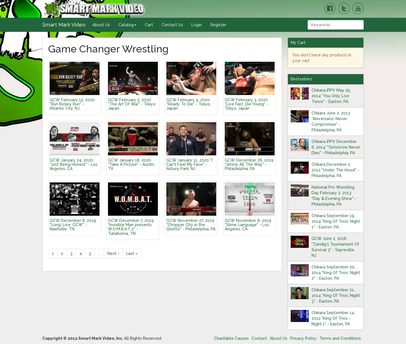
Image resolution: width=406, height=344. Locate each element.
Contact (259, 338)
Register (218, 25)
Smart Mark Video (63, 25)
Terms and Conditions (340, 338)
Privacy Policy (303, 338)
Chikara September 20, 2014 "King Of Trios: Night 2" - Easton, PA (336, 273)
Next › (113, 253)
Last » (132, 253)
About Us (101, 25)
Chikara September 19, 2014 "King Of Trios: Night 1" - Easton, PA (336, 221)
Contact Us (172, 25)
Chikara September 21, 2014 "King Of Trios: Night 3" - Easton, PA (336, 295)
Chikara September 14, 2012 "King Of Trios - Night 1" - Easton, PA (333, 318)
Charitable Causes (231, 338)
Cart (149, 25)
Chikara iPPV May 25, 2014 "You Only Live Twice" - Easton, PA (331, 96)
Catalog (127, 25)
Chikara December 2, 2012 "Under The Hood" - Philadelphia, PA (335, 170)
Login (196, 25)
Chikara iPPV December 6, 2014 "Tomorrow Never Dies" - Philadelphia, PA (336, 147)
